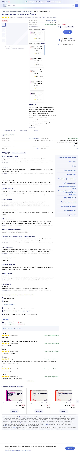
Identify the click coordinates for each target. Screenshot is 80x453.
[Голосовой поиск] (73, 5)
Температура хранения (68, 202)
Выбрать (14, 411)
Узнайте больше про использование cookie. (18, 450)
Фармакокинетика (70, 210)
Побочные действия (69, 183)
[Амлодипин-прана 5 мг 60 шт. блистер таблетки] (36, 62)
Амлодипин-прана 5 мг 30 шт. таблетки (39, 403)
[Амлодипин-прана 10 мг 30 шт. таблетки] (37, 85)
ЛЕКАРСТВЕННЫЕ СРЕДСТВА (11, 11)
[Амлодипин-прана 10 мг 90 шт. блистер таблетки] (37, 36)
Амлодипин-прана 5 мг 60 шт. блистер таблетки (64, 403)
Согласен (70, 448)
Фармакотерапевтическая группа (67, 187)
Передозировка (71, 215)
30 (77, 148)
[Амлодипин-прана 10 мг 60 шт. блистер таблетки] (37, 97)
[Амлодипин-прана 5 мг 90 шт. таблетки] (36, 74)
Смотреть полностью (18, 152)
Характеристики (9, 130)
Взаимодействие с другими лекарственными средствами (67, 192)
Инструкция (24, 130)
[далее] (77, 401)
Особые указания (70, 174)
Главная (3, 11)
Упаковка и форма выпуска (67, 179)
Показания (72, 162)
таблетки (75, 146)
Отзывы (36, 130)
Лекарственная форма (68, 206)
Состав (74, 166)
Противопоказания (70, 170)
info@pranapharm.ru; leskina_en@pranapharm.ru (18, 311)
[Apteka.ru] (6, 2)
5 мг (37, 148)
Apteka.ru (21, 417)
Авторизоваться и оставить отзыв (12, 328)
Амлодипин (35, 146)
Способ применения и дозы (67, 157)
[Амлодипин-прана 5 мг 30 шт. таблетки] (37, 50)
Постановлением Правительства (19, 423)
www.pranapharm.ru (10, 304)
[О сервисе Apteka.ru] (77, 1)
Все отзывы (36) (30, 381)
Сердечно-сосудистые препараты (25, 11)
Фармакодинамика (70, 198)
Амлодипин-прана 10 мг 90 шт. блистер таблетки (14, 403)
